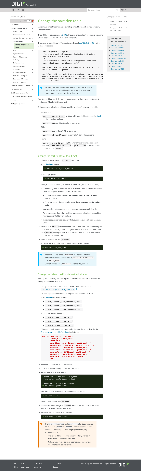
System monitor (18, 63)
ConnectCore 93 (116, 64)
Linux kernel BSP (22, 89)
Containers (23, 69)
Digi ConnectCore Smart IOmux (21, 96)
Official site (38, 463)
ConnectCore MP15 (117, 48)
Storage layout (23, 41)
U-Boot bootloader (23, 72)
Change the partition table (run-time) (55, 332)
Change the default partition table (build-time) (119, 29)
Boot (23, 50)
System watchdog (19, 66)
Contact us (57, 463)
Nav (127, 10)
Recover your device (19, 82)
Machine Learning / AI (23, 75)
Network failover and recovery (20, 58)
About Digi (37, 467)
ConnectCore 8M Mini (118, 61)
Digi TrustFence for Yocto (22, 93)
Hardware (22, 100)
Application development (23, 35)
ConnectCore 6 (17, 16)
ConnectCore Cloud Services (22, 85)
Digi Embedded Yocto (22, 28)
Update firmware (23, 54)
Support (56, 467)
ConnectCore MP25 (117, 69)
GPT (63, 35)
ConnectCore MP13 (117, 50)
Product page (19, 463)
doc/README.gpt (85, 43)
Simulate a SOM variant (20, 79)
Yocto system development (23, 38)
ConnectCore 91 (116, 66)
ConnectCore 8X (116, 56)
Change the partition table (22, 46)
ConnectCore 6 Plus (117, 53)
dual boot (49, 164)
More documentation (22, 467)
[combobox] (103, 10)
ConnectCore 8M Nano (118, 58)
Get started (22, 24)
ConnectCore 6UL (117, 45)
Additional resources (22, 104)
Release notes (23, 31)
